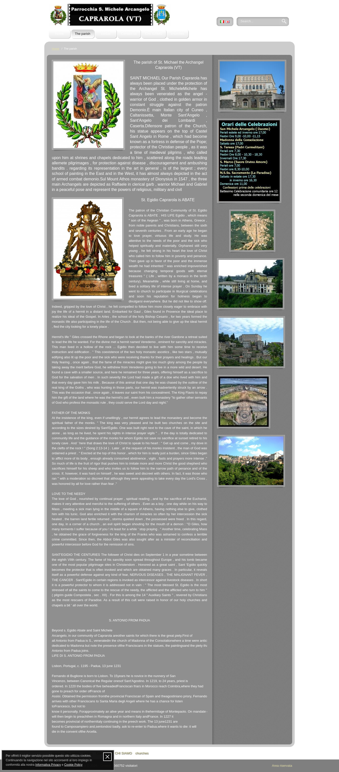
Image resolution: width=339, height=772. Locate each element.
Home (59, 34)
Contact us (129, 34)
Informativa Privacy (48, 764)
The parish (82, 34)
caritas (105, 34)
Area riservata (282, 765)
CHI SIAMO (153, 34)
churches (177, 34)
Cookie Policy (73, 764)
